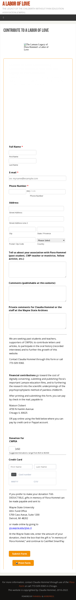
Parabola (37, 596)
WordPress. (49, 596)
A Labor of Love (16, 3)
